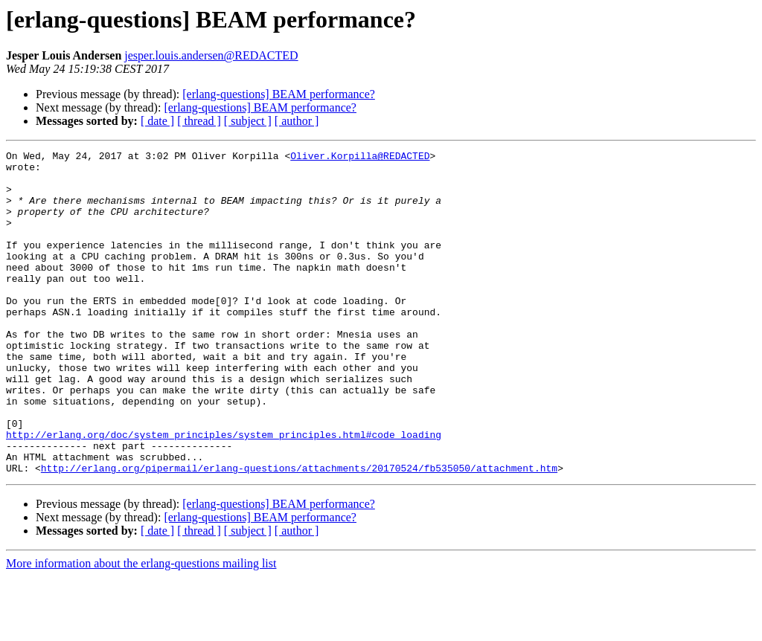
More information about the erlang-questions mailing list (141, 628)
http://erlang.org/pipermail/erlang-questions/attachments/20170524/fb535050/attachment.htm (299, 532)
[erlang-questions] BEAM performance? (278, 94)
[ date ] (157, 121)
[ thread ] (199, 121)
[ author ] (297, 121)
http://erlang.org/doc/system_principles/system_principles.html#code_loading (223, 492)
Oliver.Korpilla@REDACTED (359, 157)
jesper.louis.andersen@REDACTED (211, 55)
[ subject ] (248, 121)
